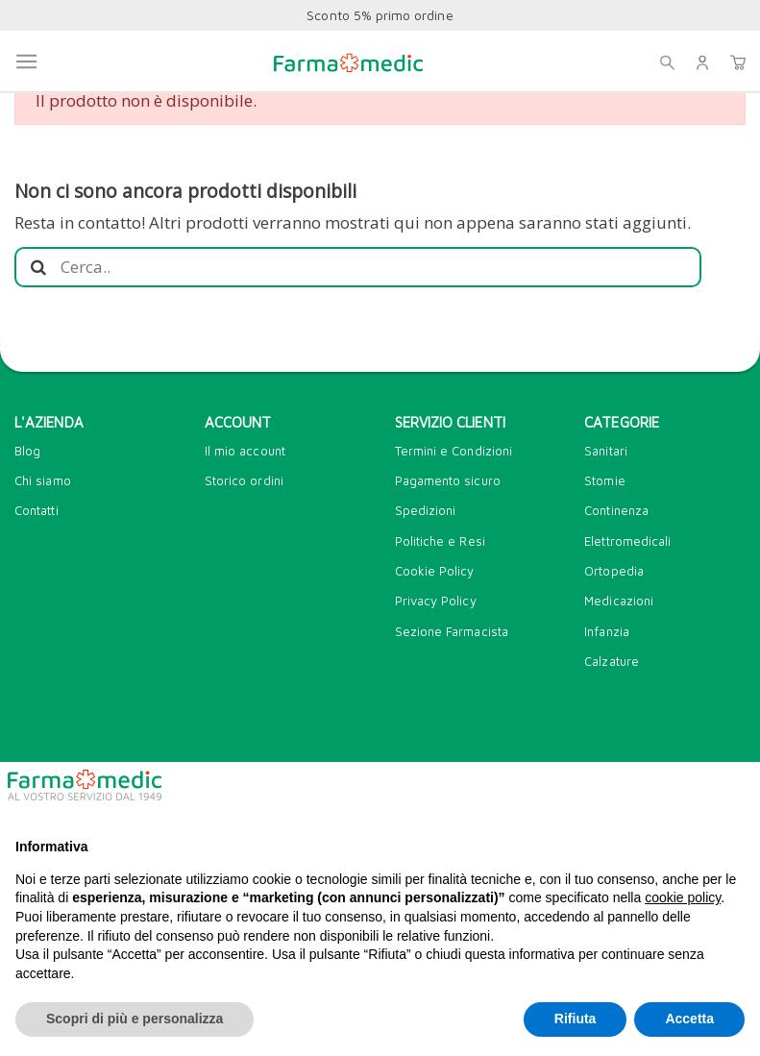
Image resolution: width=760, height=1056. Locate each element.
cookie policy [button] (683, 897)
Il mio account (245, 450)
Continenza (616, 510)
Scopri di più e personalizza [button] (134, 1018)
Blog (27, 450)
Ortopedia (614, 570)
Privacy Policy (436, 600)
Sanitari (605, 450)
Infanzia (606, 631)
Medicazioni (618, 600)
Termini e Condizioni (454, 450)
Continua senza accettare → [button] (649, 792)
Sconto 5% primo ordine (379, 15)
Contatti (36, 510)
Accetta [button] (689, 1018)
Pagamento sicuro (448, 480)
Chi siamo (42, 480)
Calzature (611, 661)
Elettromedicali (627, 541)
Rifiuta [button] (575, 1018)
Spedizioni (425, 510)
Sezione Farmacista (451, 631)
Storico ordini (244, 480)
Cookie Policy (435, 570)
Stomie (604, 480)
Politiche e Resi (440, 541)
